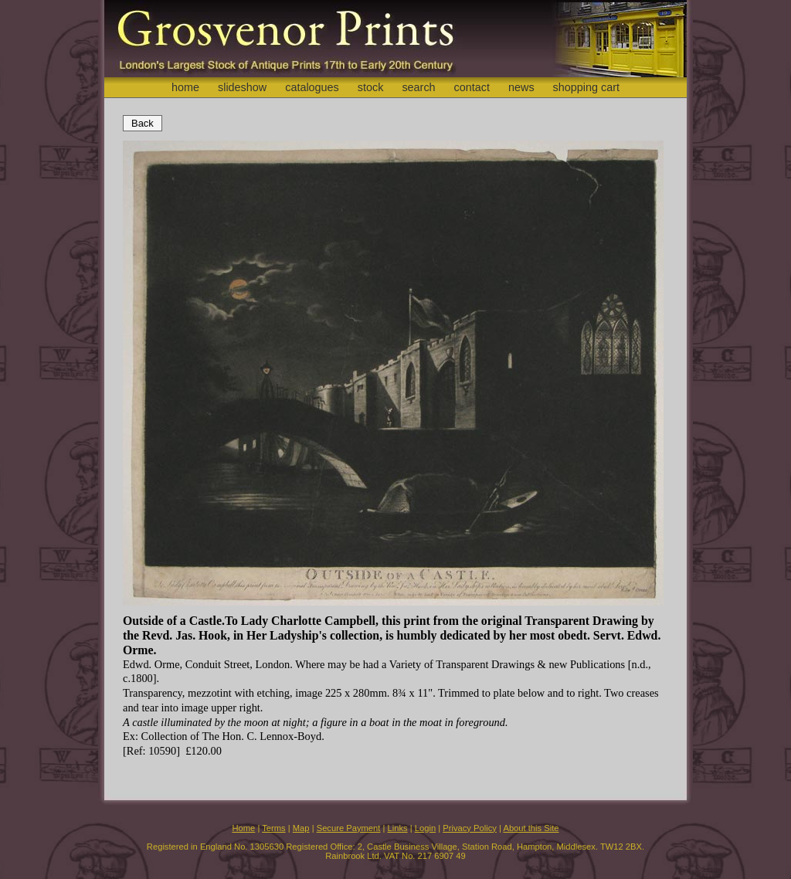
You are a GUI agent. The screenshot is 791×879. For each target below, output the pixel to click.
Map (301, 828)
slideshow (242, 87)
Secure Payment (349, 828)
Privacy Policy (470, 828)
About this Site (530, 828)
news (521, 87)
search (418, 87)
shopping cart (586, 87)
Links (398, 828)
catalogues (312, 87)
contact (472, 87)
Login (425, 828)
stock (371, 87)
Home (243, 828)
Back (142, 123)
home (185, 87)
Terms (273, 828)
